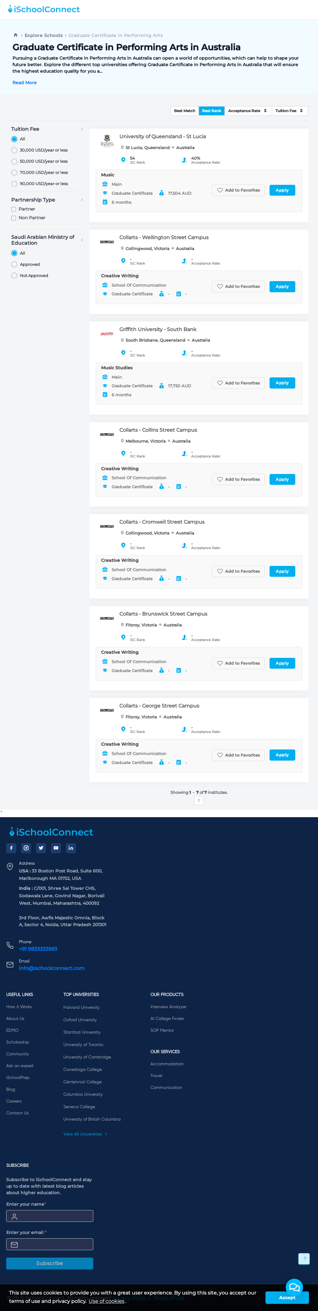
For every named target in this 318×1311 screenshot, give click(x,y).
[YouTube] (56, 848)
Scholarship (17, 1042)
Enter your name (26, 1204)
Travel (156, 1076)
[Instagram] (26, 848)
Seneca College (79, 1107)
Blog (10, 1089)
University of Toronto (83, 1045)
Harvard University (81, 1007)
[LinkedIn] (71, 848)
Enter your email (26, 1232)
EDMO (12, 1030)
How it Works (19, 1007)
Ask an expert (20, 1066)
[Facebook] (11, 848)
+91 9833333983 (38, 949)
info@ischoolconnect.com (52, 968)
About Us (15, 1019)
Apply (282, 190)
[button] (294, 1287)
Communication (166, 1088)
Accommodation (167, 1064)
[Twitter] (41, 848)
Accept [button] (287, 1297)
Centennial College (82, 1082)
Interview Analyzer (168, 1007)
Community (17, 1054)
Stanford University (81, 1032)
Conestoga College (82, 1069)
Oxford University (80, 1020)
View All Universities (85, 1134)
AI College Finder (167, 1019)
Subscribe (49, 1263)
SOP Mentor (162, 1030)
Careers (13, 1101)
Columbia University (83, 1094)
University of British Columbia (92, 1119)
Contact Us (17, 1113)
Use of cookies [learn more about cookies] (106, 1301)
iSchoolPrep (18, 1078)
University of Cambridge (87, 1057)
